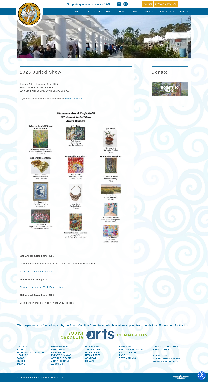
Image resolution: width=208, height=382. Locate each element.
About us (57, 364)
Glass (21, 361)
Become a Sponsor (131, 349)
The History (92, 349)
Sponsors (125, 346)
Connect (184, 11)
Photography (60, 346)
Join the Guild (60, 361)
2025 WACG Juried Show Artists (36, 271)
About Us (149, 11)
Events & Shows (61, 355)
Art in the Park (61, 358)
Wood (20, 358)
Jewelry (22, 355)
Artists (78, 11)
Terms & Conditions (165, 346)
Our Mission (92, 352)
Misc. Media (58, 352)
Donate (89, 361)
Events (109, 11)
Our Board (92, 346)
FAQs (122, 355)
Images (135, 11)
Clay (20, 349)
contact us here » (74, 99)
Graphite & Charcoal (31, 352)
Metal (21, 364)
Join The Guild (167, 11)
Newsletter (93, 355)
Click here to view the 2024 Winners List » (42, 287)
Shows (122, 11)
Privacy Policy (162, 349)
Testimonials (127, 358)
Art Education (128, 352)
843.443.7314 (160, 355)
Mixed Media (58, 349)
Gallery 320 (94, 11)
